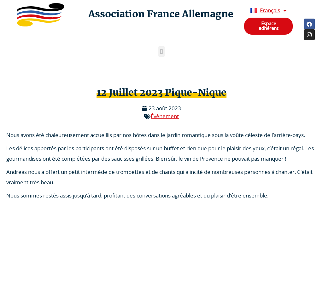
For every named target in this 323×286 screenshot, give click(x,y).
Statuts (16, 276)
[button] (161, 51)
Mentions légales (25, 251)
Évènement (165, 116)
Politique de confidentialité (34, 264)
